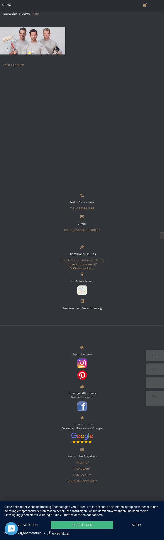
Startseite (10, 13)
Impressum (82, 468)
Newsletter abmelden (82, 481)
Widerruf (82, 462)
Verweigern (28, 525)
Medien (24, 13)
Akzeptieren (81, 525)
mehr (136, 525)
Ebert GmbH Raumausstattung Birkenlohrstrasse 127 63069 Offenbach (82, 264)
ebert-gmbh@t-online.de (82, 229)
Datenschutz (82, 475)
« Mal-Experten (13, 64)
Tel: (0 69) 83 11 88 (82, 208)
